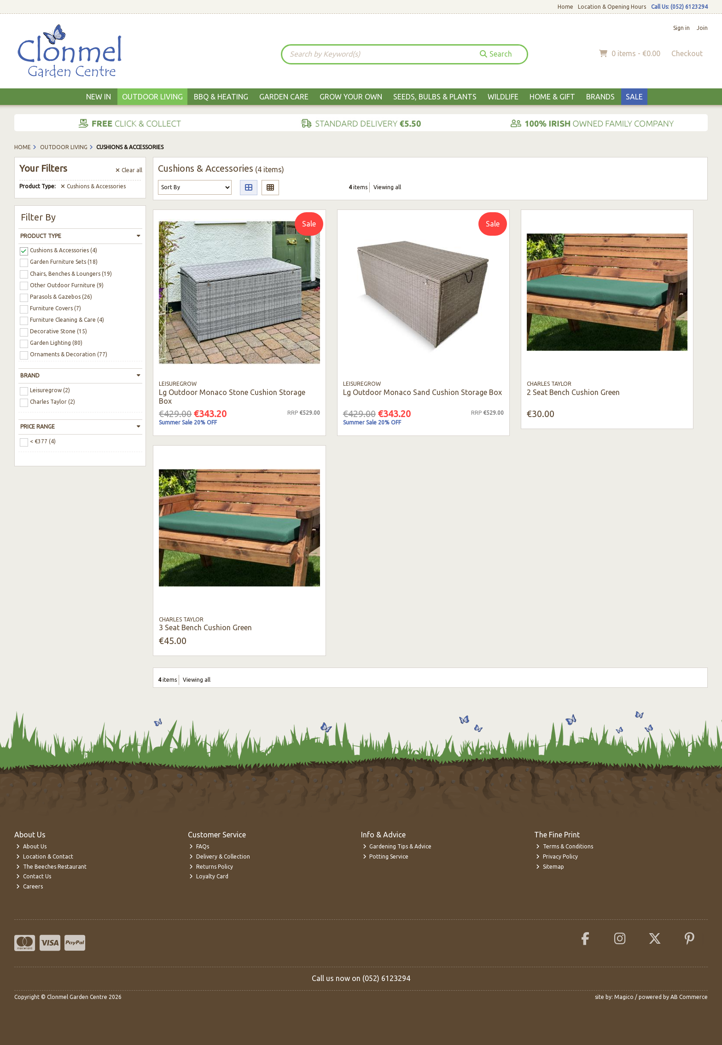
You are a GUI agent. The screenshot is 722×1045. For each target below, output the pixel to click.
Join (702, 28)
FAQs (199, 846)
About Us (31, 846)
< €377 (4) (43, 441)
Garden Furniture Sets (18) (64, 262)
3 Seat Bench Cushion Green (205, 627)
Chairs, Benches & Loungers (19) (71, 273)
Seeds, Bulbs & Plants (435, 97)
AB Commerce (689, 997)
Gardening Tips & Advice (397, 846)
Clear (129, 170)
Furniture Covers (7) (55, 308)
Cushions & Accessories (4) (63, 250)
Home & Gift (552, 97)
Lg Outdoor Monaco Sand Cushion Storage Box (422, 392)
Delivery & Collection (219, 856)
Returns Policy (211, 867)
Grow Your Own (351, 97)
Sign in (681, 28)
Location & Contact (44, 856)
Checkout (687, 53)
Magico (624, 997)
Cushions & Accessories (93, 186)
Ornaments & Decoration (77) (68, 354)
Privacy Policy (557, 856)
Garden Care (284, 97)
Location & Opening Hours (612, 7)
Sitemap (550, 867)
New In (98, 97)
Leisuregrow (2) (50, 390)
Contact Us (33, 876)
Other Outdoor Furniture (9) (67, 285)
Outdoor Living (152, 97)
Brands (600, 97)
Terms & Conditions (564, 846)
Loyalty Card (208, 876)
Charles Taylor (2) (52, 402)
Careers (29, 886)
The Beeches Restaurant (51, 867)
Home (565, 7)
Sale (634, 97)
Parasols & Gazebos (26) (61, 297)
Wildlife (503, 97)
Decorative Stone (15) (58, 331)
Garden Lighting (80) (56, 343)
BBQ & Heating (221, 97)
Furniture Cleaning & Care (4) (67, 320)
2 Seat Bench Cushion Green (573, 392)
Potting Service (386, 856)
